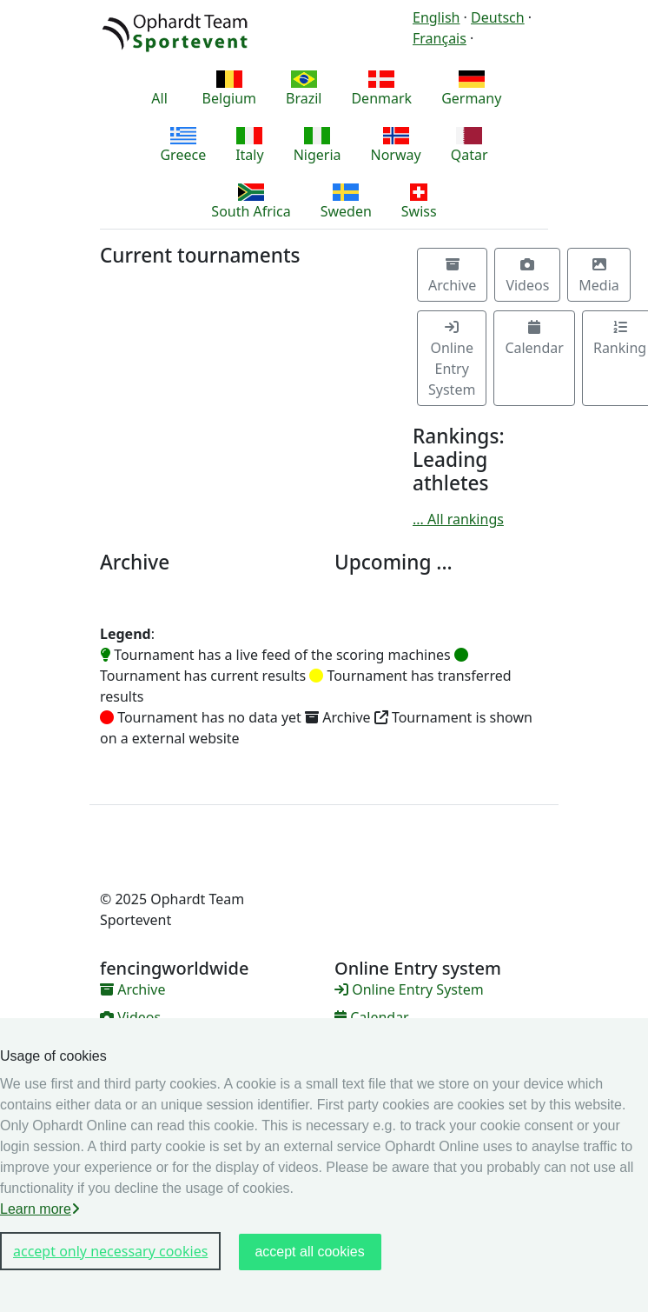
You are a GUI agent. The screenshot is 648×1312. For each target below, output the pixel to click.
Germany (471, 89)
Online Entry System (451, 359)
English (436, 17)
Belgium (229, 89)
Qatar (469, 145)
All (160, 89)
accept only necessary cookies (110, 1251)
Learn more (40, 1209)
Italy (249, 145)
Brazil (303, 89)
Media (598, 276)
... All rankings (458, 519)
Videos (527, 276)
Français (439, 38)
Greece (183, 145)
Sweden (346, 202)
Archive (452, 276)
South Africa (250, 202)
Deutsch (498, 17)
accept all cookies (309, 1251)
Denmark (381, 89)
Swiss (419, 202)
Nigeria (317, 145)
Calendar (534, 338)
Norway (396, 145)
